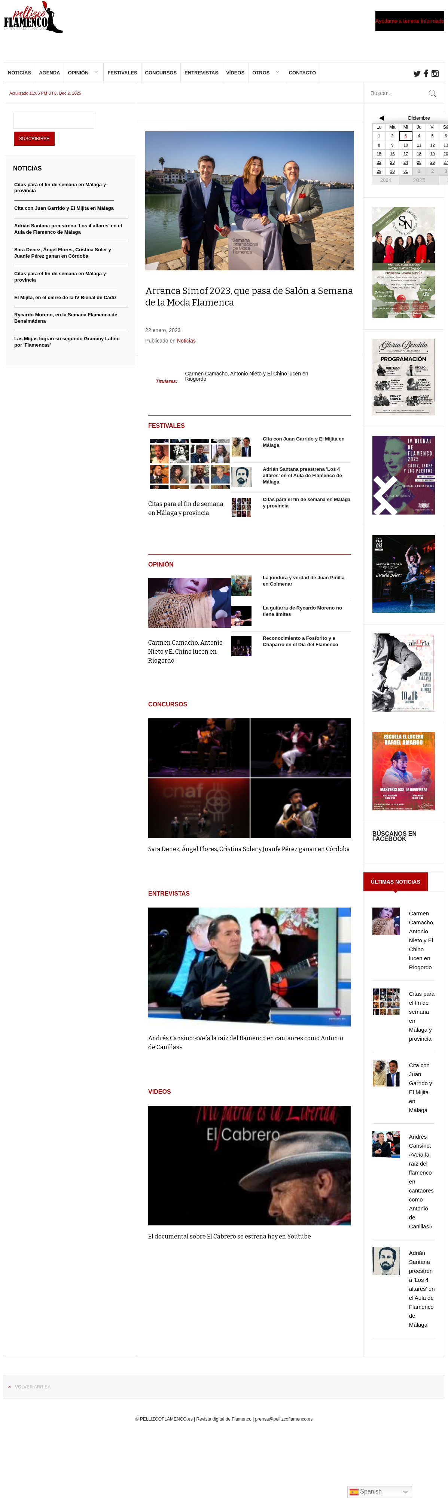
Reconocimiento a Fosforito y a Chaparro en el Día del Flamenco (300, 647)
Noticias (19, 78)
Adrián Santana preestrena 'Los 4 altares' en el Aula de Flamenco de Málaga (302, 481)
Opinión (78, 78)
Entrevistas (201, 78)
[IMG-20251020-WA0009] (403, 322)
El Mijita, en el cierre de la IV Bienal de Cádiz (65, 303)
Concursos (161, 78)
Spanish (366, 1492)
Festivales (122, 78)
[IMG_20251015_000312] (403, 617)
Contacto (302, 78)
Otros (260, 78)
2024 (385, 185)
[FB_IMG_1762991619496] (403, 715)
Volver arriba (33, 1392)
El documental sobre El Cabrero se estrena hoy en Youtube (229, 1242)
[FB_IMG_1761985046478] (403, 814)
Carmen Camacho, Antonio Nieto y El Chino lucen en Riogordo (246, 382)
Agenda (49, 78)
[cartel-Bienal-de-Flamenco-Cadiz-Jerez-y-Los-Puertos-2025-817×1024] (403, 518)
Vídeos (235, 78)
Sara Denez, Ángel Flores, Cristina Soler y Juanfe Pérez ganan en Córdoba (249, 854)
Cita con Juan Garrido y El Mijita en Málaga (64, 214)
